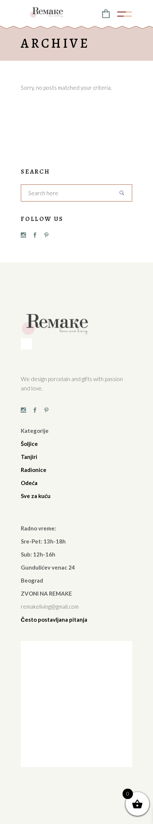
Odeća (29, 482)
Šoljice (29, 443)
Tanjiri (29, 456)
